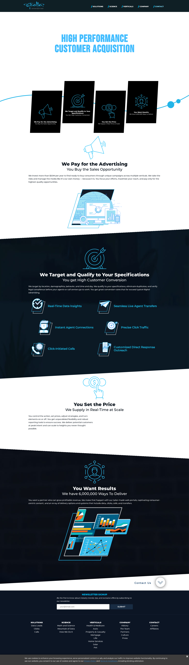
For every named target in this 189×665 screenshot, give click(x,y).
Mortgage (95, 635)
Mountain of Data (66, 629)
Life (95, 638)
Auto (95, 629)
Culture (125, 635)
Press (125, 638)
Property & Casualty (95, 632)
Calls (36, 632)
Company (144, 6)
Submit (121, 607)
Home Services (95, 641)
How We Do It (66, 632)
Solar (95, 644)
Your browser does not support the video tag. (128, 431)
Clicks (37, 629)
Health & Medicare (95, 626)
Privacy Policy (90, 661)
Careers (154, 626)
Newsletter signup (94, 595)
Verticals (128, 6)
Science (113, 6)
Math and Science (66, 626)
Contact (159, 6)
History (124, 626)
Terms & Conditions (108, 661)
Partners (125, 632)
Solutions (98, 6)
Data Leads (36, 626)
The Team (125, 629)
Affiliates (154, 629)
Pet (95, 648)
